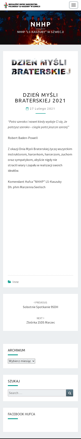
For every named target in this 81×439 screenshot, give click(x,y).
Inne (15, 282)
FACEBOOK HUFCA (21, 414)
